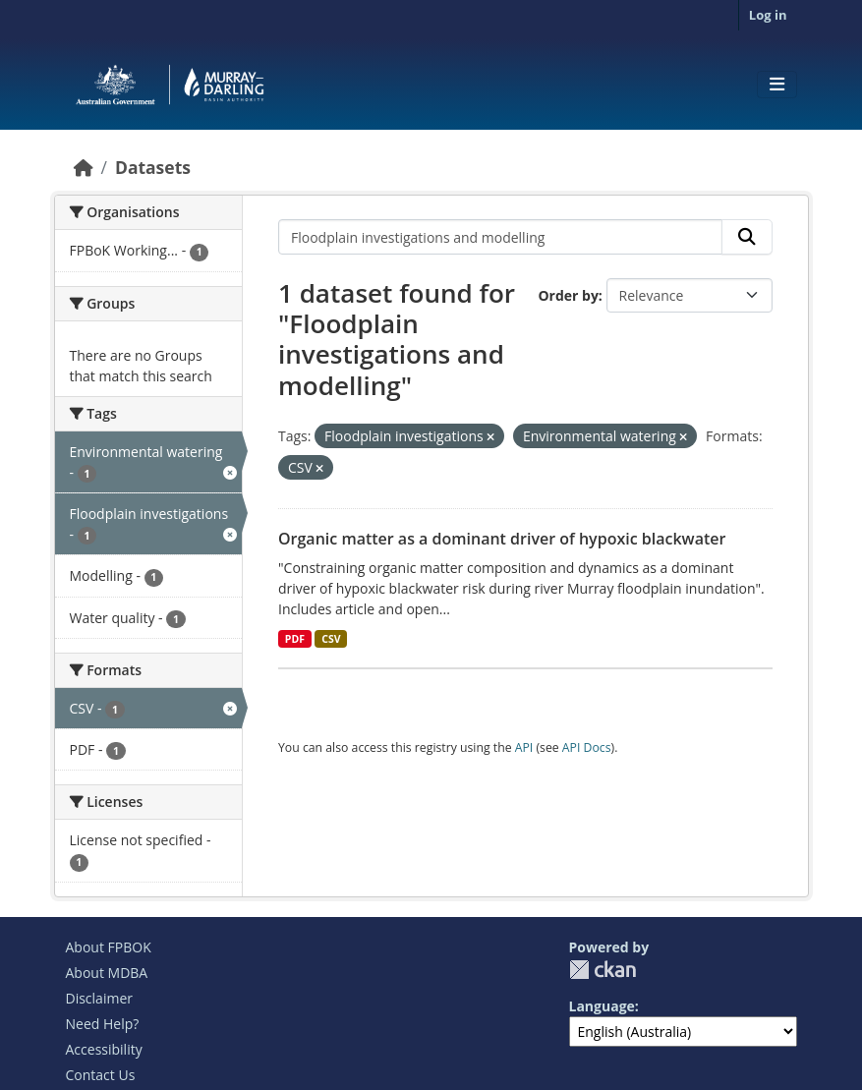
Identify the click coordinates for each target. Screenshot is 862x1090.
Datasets (153, 167)
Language (602, 1006)
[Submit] (747, 237)
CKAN (602, 969)
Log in (768, 15)
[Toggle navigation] (777, 84)
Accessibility (104, 1049)
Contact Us (101, 1074)
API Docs (586, 747)
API (524, 747)
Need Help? (103, 1023)
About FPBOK (108, 947)
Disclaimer (99, 998)
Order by (568, 295)
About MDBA (107, 972)
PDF (295, 639)
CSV (330, 639)
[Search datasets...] (500, 237)
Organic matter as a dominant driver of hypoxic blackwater (501, 538)
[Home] (83, 167)
